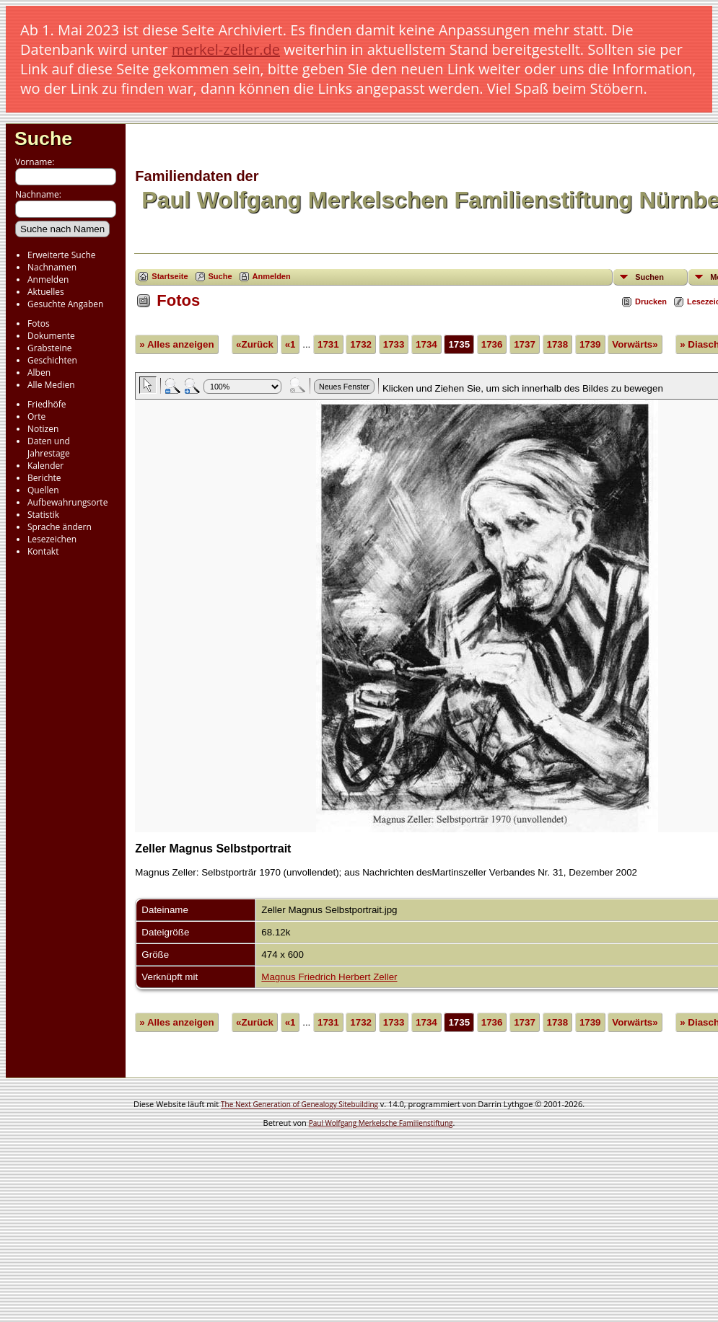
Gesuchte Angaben (65, 304)
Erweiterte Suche (61, 255)
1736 (492, 344)
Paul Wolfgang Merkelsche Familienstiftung (381, 1123)
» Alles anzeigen (176, 344)
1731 (328, 344)
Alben (39, 372)
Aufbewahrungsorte (67, 502)
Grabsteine (49, 348)
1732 (361, 344)
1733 (394, 344)
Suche (43, 138)
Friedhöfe (46, 404)
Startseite (170, 276)
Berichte (44, 478)
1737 (524, 344)
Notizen (42, 429)
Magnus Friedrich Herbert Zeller (329, 976)
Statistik (43, 514)
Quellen (43, 490)
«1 (290, 344)
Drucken (651, 301)
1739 (590, 344)
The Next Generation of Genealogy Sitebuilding (299, 1104)
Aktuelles (45, 292)
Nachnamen (51, 267)
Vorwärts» (634, 344)
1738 (558, 344)
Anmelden (48, 279)
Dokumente (51, 336)
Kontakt (42, 551)
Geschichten (52, 360)
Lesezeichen (51, 539)
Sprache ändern (59, 527)
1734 (426, 344)
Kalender (45, 465)
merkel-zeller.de (226, 49)
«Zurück (254, 344)
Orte (36, 416)
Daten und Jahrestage (48, 447)
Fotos (38, 323)
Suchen (649, 277)
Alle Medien (51, 385)
